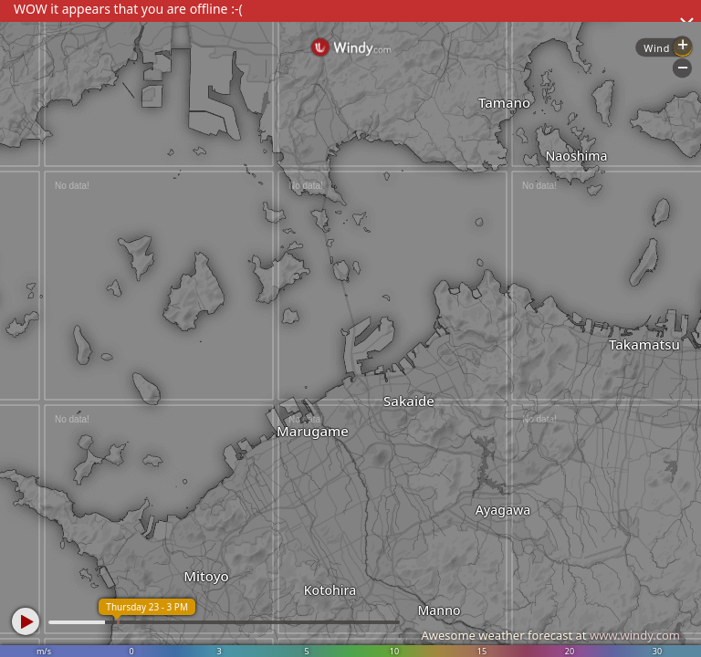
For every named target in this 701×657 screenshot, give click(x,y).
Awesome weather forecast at (550, 635)
